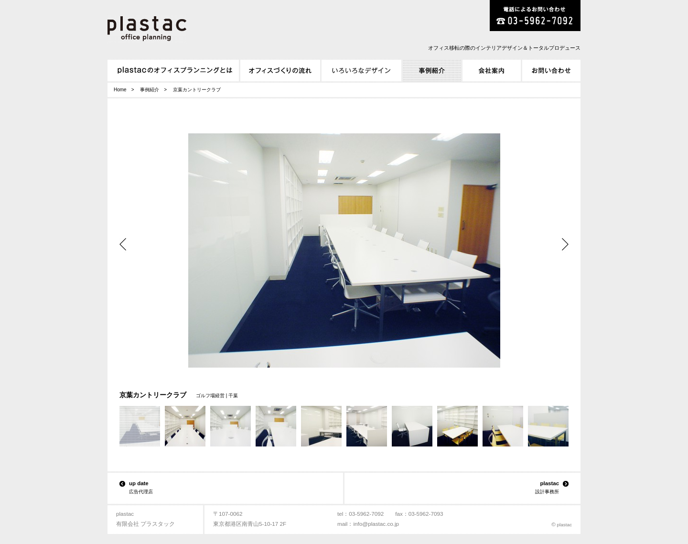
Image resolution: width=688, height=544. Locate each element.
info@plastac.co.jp (376, 524)
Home (120, 89)
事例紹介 (149, 89)
